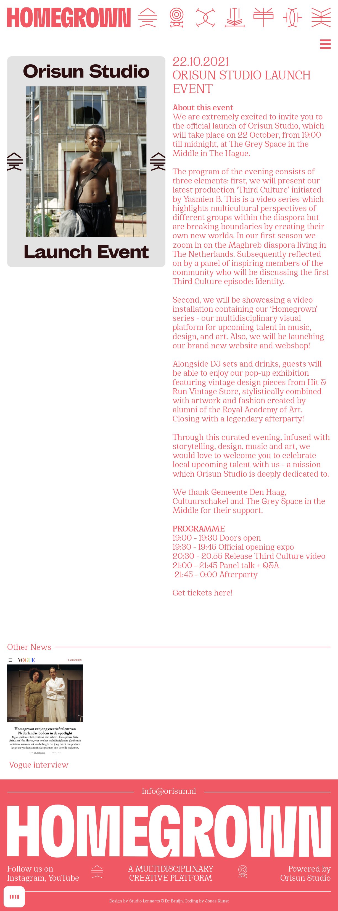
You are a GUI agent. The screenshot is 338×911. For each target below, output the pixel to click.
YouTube (63, 879)
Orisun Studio (305, 879)
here (222, 593)
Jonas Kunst (217, 901)
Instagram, (26, 879)
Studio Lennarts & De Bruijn (156, 901)
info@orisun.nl (169, 792)
